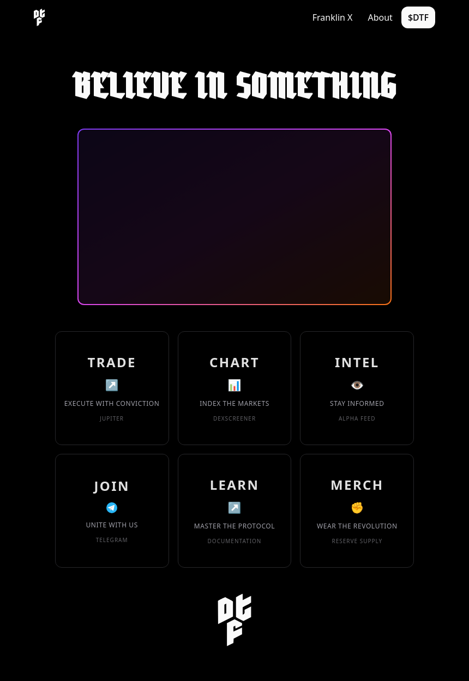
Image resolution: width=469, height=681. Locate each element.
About (380, 17)
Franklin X (332, 17)
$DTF (418, 17)
